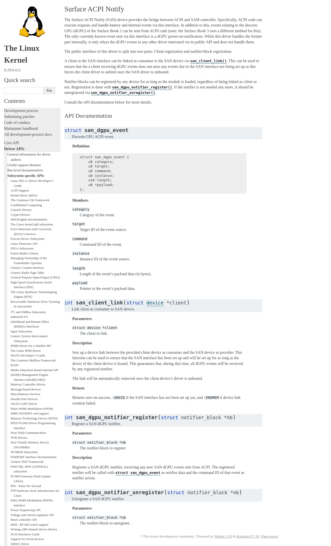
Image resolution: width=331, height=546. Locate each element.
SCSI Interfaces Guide (25, 296)
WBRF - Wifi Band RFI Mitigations (34, 363)
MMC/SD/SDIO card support (30, 175)
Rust (7, 450)
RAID (15, 126)
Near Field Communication (28, 194)
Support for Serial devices (27, 300)
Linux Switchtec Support (27, 329)
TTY (14, 358)
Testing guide (14, 420)
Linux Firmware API (24, 5)
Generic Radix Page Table (27, 34)
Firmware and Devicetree (24, 496)
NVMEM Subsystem (24, 213)
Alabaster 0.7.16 (247, 536)
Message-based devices (26, 151)
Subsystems (13, 388)
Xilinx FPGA (19, 373)
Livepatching (14, 444)
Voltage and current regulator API (32, 276)
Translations (14, 521)
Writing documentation (22, 408)
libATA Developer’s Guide (28, 117)
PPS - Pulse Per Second (26, 247)
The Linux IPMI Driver (26, 112)
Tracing (10, 432)
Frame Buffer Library (24, 15)
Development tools (19, 414)
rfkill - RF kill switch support (30, 286)
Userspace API (15, 482)
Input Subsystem (21, 93)
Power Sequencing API (26, 271)
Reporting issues (17, 470)
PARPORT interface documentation (34, 218)
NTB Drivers (19, 199)
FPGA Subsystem (22, 10)
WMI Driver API (22, 368)
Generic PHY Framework (27, 223)
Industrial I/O (19, 78)
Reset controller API (24, 281)
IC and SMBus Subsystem (28, 73)
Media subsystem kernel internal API (34, 131)
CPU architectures (18, 505)
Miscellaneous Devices (25, 155)
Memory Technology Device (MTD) (34, 180)
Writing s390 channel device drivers (34, 291)
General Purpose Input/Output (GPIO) (35, 39)
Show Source (14, 541)
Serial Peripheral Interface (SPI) (31, 315)
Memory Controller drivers (28, 146)
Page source (269, 536)
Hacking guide (15, 426)
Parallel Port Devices (24, 160)
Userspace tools (16, 476)
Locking (10, 394)
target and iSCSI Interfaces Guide (32, 339)
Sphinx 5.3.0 (223, 536)
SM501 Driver (20, 305)
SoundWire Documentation (28, 310)
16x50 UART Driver (24, 165)
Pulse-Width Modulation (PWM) (32, 170)
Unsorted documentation (23, 513)
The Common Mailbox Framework (33, 122)
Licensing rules (16, 402)
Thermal (16, 353)
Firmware (11, 490)
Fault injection (15, 438)
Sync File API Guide (24, 334)
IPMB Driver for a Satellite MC (31, 107)
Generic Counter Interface (27, 29)
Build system (14, 464)
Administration (16, 458)
